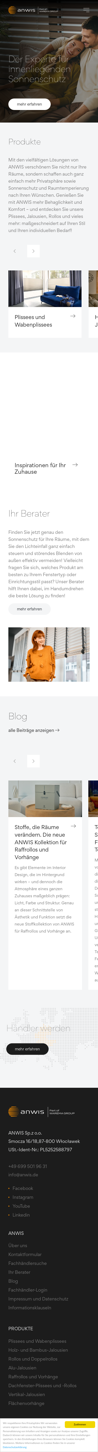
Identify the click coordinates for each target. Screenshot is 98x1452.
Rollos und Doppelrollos (32, 1359)
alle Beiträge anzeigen (33, 730)
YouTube (21, 1206)
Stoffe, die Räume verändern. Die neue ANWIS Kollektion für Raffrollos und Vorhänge (45, 842)
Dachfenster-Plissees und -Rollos (42, 1385)
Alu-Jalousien (22, 1368)
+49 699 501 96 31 (27, 1166)
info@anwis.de (23, 1175)
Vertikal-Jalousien (26, 1394)
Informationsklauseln (29, 1308)
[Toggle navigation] (86, 10)
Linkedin (21, 1215)
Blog (13, 1281)
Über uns (17, 1245)
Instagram (23, 1197)
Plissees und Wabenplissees (45, 320)
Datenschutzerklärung (15, 1447)
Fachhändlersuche (27, 1263)
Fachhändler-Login (27, 1290)
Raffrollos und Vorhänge (33, 1377)
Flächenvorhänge (26, 1403)
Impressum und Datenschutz (38, 1299)
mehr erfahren (29, 104)
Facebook (23, 1188)
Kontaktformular (25, 1254)
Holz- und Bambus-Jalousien (38, 1350)
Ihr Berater (19, 1272)
